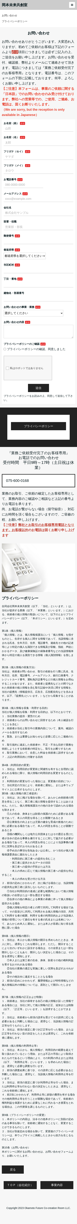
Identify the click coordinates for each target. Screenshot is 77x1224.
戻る (13, 1172)
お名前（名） (11, 137)
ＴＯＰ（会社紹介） (20, 1187)
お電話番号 (10, 179)
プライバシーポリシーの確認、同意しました (34, 352)
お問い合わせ (9, 15)
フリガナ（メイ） (14, 165)
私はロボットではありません (24, 371)
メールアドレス (13, 193)
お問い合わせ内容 (14, 322)
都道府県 (9, 249)
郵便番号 (9, 235)
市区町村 (9, 264)
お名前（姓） (11, 123)
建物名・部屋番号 (14, 293)
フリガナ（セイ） (14, 151)
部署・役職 (10, 221)
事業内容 (57, 1187)
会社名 (7, 207)
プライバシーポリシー (14, 21)
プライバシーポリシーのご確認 (22, 346)
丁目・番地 (10, 278)
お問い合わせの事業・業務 (19, 307)
